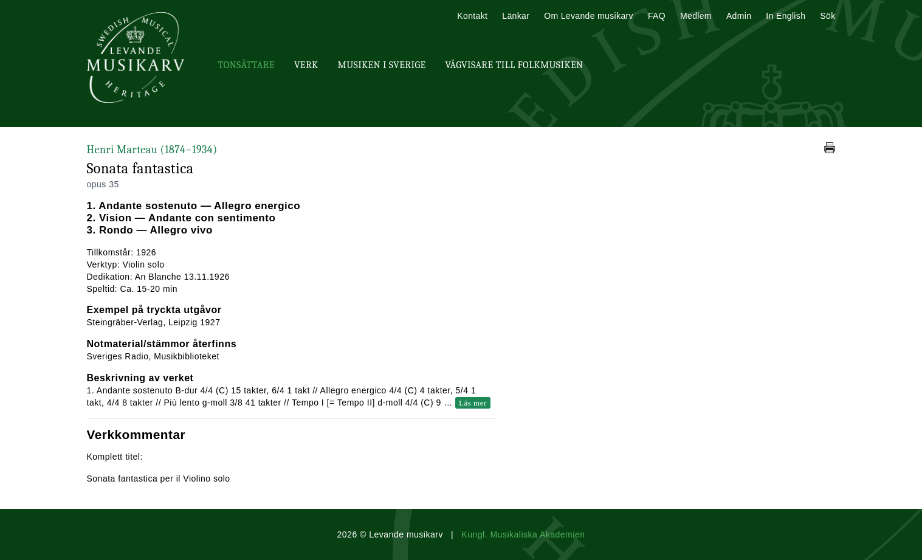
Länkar (515, 16)
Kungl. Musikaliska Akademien (523, 534)
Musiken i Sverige (382, 65)
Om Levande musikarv (588, 16)
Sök (827, 16)
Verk (306, 65)
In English (785, 16)
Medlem (696, 16)
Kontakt (472, 16)
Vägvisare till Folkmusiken (514, 65)
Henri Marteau (152, 149)
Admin (738, 16)
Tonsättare (246, 65)
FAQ (657, 16)
